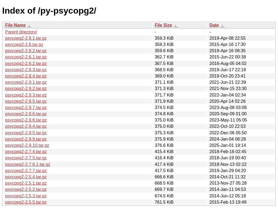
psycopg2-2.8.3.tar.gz (26, 69)
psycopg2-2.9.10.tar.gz (27, 145)
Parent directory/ (21, 32)
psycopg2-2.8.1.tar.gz (26, 38)
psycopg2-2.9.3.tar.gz (26, 95)
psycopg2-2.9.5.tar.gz (26, 133)
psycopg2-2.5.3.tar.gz (26, 196)
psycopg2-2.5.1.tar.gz (26, 183)
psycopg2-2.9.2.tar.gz (26, 88)
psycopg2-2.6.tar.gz (24, 44)
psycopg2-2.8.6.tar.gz (26, 113)
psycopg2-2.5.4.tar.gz (26, 177)
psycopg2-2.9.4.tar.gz (26, 126)
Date (214, 25)
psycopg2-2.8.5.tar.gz (26, 101)
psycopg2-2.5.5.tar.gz (26, 202)
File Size (163, 25)
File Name (15, 25)
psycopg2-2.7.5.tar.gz (26, 158)
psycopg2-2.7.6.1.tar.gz (27, 164)
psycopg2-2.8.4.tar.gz (26, 76)
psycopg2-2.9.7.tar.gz (26, 107)
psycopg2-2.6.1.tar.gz (26, 57)
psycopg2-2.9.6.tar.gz (26, 120)
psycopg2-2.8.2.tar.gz (26, 50)
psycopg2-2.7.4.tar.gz (26, 151)
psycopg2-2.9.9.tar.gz (26, 139)
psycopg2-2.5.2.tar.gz (26, 189)
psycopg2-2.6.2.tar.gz (26, 63)
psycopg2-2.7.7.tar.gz (26, 170)
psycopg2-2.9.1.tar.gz (26, 82)
